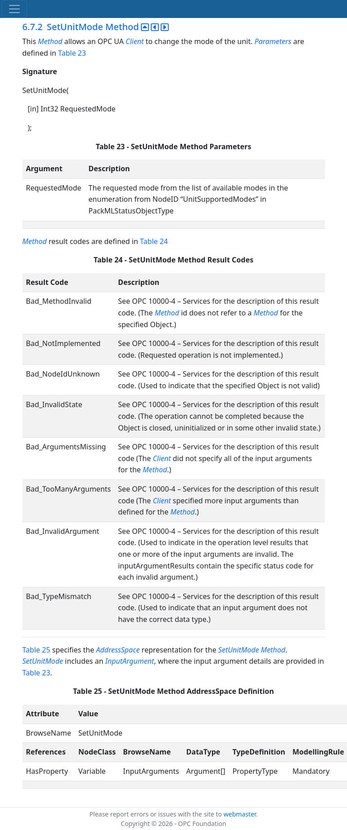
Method (50, 41)
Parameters (272, 41)
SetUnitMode (43, 661)
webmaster (240, 814)
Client (135, 41)
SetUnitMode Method (251, 650)
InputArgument (129, 661)
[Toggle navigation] (14, 9)
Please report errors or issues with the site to (157, 814)
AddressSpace (118, 650)
